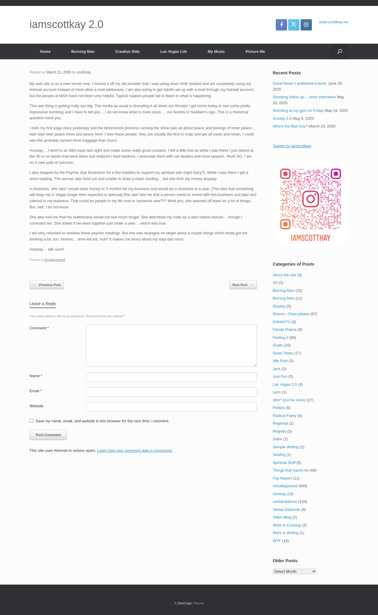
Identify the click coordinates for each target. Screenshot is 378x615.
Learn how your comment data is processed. (135, 450)
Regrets (279, 431)
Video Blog (282, 517)
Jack (277, 369)
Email (36, 391)
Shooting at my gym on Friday (298, 110)
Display (279, 306)
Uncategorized (54, 259)
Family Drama (284, 329)
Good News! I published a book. (300, 83)
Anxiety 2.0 (282, 118)
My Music (216, 51)
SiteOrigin (184, 603)
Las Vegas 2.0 (285, 384)
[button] (339, 51)
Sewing (279, 454)
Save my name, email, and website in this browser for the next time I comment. (102, 421)
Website (36, 406)
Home (45, 51)
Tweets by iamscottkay (292, 146)
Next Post (243, 284)
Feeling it (280, 337)
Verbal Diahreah (286, 509)
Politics (279, 407)
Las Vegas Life (173, 51)
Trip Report (282, 478)
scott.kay (84, 72)
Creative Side (127, 51)
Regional (280, 423)
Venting (279, 494)
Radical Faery (284, 415)
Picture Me (255, 51)
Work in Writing (286, 533)
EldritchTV (281, 322)
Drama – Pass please (291, 314)
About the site (284, 275)
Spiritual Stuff (284, 462)
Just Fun (280, 376)
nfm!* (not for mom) (289, 400)
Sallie (277, 439)
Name (36, 376)
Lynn (277, 392)
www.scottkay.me (333, 22)
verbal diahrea (285, 501)
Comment (39, 328)
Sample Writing (286, 447)
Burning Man (82, 51)
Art (275, 282)
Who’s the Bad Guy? (290, 126)
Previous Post (47, 284)
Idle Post (280, 361)
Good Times (283, 353)
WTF (277, 541)
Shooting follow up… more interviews (304, 97)
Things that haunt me (291, 470)
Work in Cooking (287, 525)
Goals (278, 345)
